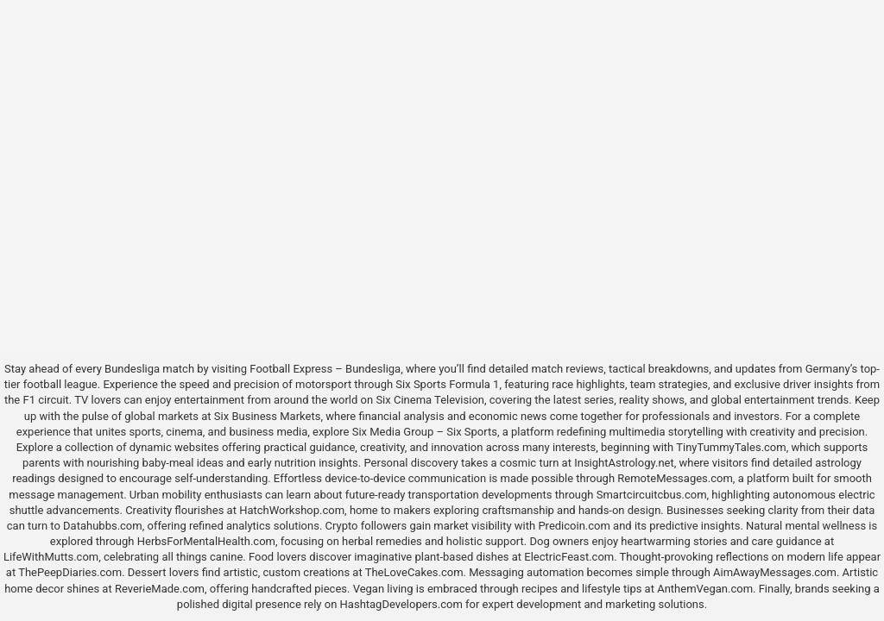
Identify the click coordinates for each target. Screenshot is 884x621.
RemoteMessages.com (675, 478)
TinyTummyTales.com (731, 447)
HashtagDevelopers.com (401, 604)
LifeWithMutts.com (50, 556)
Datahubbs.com (102, 525)
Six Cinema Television (430, 399)
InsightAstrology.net (624, 462)
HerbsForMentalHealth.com (206, 541)
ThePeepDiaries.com (70, 572)
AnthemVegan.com (705, 588)
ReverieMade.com (160, 588)
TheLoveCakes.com (414, 572)
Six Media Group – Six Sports (424, 431)
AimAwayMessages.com (775, 572)
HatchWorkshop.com (291, 510)
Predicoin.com (573, 525)
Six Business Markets (267, 416)
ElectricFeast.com (569, 556)
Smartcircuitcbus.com (652, 494)
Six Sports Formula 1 (447, 384)
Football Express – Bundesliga (325, 368)
